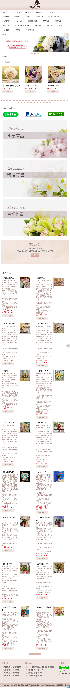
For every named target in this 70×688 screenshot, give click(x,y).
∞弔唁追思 (6, 25)
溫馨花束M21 (42, 324)
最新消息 (49, 25)
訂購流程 (17, 12)
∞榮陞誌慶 (45, 21)
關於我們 (6, 12)
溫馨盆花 (6, 371)
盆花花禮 (7, 670)
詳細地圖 (51, 667)
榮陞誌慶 (16, 670)
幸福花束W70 (8, 472)
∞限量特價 (53, 12)
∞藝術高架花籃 (32, 21)
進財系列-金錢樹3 (9, 518)
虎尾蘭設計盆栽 (43, 564)
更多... (35, 654)
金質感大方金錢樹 (9, 608)
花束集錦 (7, 667)
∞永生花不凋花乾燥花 (22, 25)
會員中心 (17, 30)
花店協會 (6, 30)
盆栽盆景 (7, 676)
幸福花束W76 (42, 371)
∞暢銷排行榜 (40, 12)
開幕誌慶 (16, 673)
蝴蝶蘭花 (7, 673)
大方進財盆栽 (8, 564)
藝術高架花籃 (17, 667)
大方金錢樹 (41, 472)
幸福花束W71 (42, 423)
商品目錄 (28, 12)
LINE (62, 671)
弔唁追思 (16, 676)
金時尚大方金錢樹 (43, 518)
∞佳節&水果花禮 (53, 16)
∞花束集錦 (27, 16)
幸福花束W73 (8, 423)
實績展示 (60, 25)
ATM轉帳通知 (29, 30)
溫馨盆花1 (41, 278)
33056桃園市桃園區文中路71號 (36, 667)
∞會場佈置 (38, 25)
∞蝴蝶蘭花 (6, 21)
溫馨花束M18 (53, 86)
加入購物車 (7, 91)
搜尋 (66, 34)
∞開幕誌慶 (57, 21)
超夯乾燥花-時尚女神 (11, 86)
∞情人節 (6, 16)
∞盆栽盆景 (18, 21)
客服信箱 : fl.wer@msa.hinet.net (37, 670)
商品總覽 (5, 56)
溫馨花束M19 (30, 86)
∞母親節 (16, 16)
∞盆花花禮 (39, 16)
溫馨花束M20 (8, 278)
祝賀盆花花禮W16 (43, 608)
